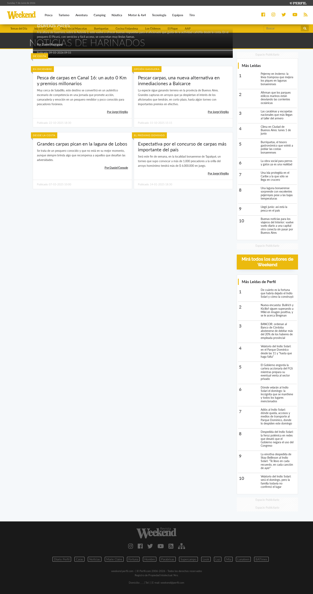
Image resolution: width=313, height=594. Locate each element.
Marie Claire (114, 559)
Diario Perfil (62, 559)
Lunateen (243, 559)
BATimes (261, 559)
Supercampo (188, 559)
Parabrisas (167, 559)
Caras (79, 559)
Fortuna (133, 559)
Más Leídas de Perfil (259, 281)
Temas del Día (18, 28)
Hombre (149, 559)
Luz (217, 559)
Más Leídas (251, 65)
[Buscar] (282, 28)
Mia (228, 559)
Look (206, 559)
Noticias (94, 559)
